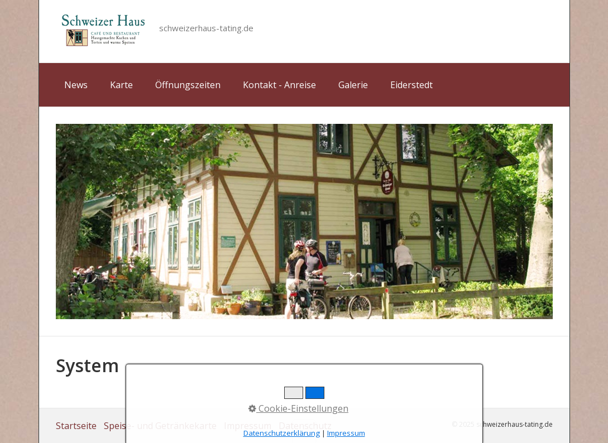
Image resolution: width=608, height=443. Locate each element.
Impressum (247, 426)
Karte (121, 85)
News (76, 85)
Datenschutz (305, 426)
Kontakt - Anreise (279, 85)
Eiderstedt (411, 85)
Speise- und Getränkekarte (160, 426)
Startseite (76, 426)
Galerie (353, 85)
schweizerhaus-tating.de (206, 27)
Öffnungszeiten (188, 85)
